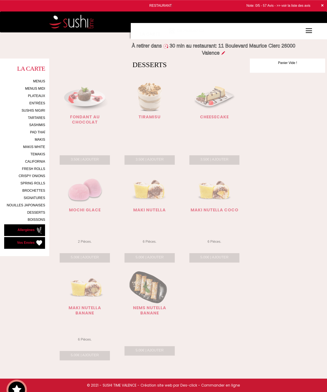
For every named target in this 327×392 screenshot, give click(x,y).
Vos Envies (30, 243)
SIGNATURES (34, 198)
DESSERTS (36, 212)
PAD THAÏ (37, 132)
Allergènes (30, 230)
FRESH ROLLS (33, 169)
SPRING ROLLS (32, 183)
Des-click (188, 385)
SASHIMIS (37, 125)
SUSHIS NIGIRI (33, 110)
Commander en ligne (220, 385)
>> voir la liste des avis (293, 5)
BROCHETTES (33, 190)
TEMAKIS (37, 154)
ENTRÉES (37, 103)
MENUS (39, 81)
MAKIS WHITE (34, 147)
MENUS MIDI (35, 88)
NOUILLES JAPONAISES (26, 205)
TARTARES (36, 118)
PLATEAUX (36, 96)
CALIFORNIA (35, 161)
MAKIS (40, 139)
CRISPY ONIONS (32, 176)
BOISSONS (36, 219)
